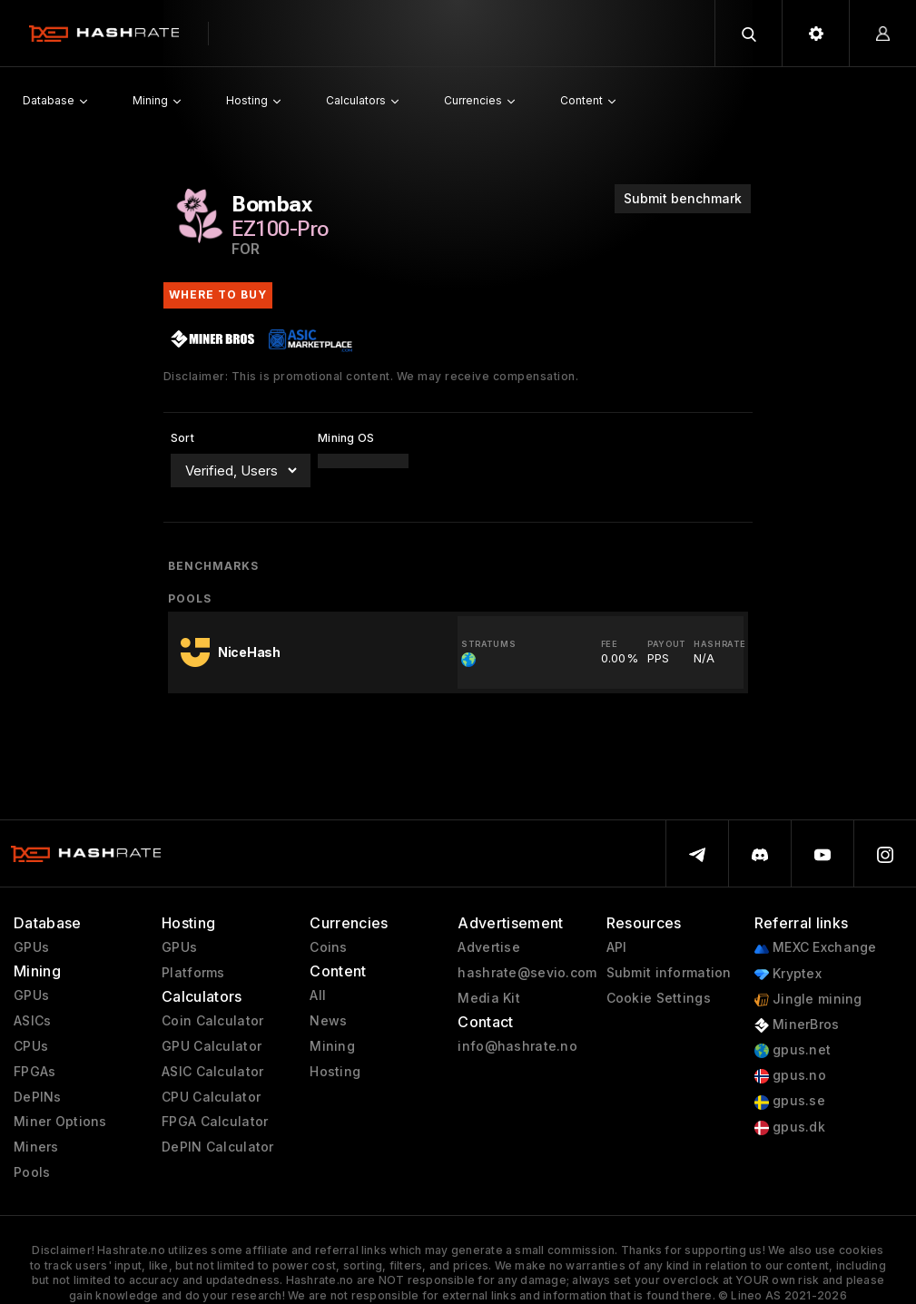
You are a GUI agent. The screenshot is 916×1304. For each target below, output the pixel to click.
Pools (32, 1172)
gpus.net (793, 1050)
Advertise (489, 947)
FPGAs (34, 1071)
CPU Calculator (211, 1097)
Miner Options (60, 1121)
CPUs (31, 1046)
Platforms (193, 973)
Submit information (669, 973)
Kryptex (788, 974)
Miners (36, 1147)
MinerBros (797, 1025)
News (328, 1021)
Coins (328, 947)
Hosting (335, 1071)
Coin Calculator (212, 1021)
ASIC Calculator (212, 1071)
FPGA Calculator (215, 1121)
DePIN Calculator (217, 1147)
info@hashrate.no (517, 1046)
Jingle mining (808, 999)
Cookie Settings (658, 998)
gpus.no (790, 1075)
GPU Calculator (211, 1046)
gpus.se (789, 1101)
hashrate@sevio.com (527, 973)
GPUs (31, 947)
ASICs (32, 1021)
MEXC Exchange (815, 948)
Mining (332, 1046)
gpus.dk (789, 1127)
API (616, 947)
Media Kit (489, 998)
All (318, 995)
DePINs (38, 1097)
